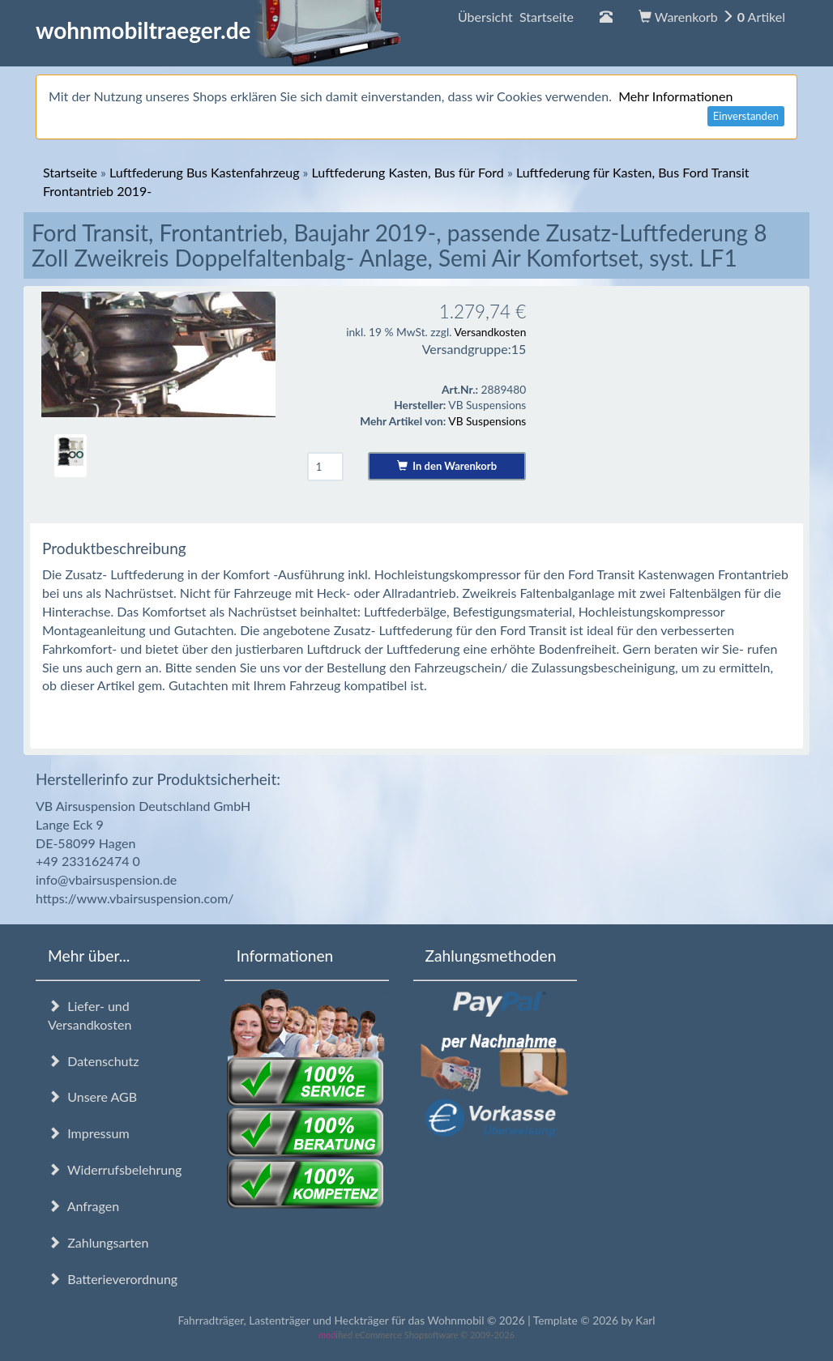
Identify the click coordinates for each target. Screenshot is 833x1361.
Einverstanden (746, 115)
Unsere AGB (92, 1096)
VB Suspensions (487, 421)
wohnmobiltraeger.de (218, 30)
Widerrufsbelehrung (115, 1169)
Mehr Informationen (675, 96)
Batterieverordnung (112, 1278)
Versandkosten (490, 332)
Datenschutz (93, 1061)
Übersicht (516, 16)
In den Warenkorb (447, 465)
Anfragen (83, 1206)
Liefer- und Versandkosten (89, 1015)
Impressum (89, 1133)
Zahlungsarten (98, 1242)
